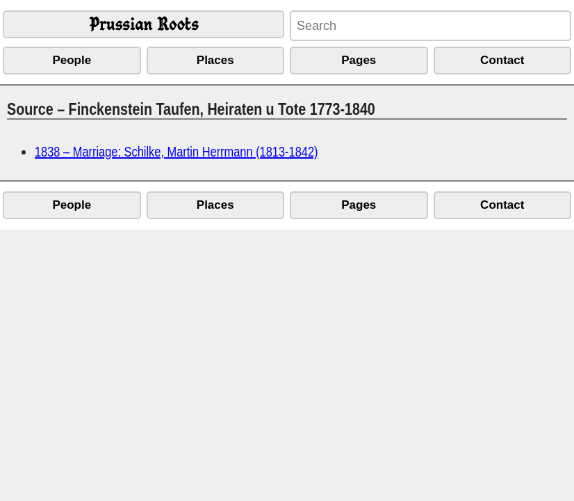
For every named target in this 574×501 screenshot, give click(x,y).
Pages (358, 60)
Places (215, 60)
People (71, 60)
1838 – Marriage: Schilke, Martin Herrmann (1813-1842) (176, 151)
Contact (502, 60)
